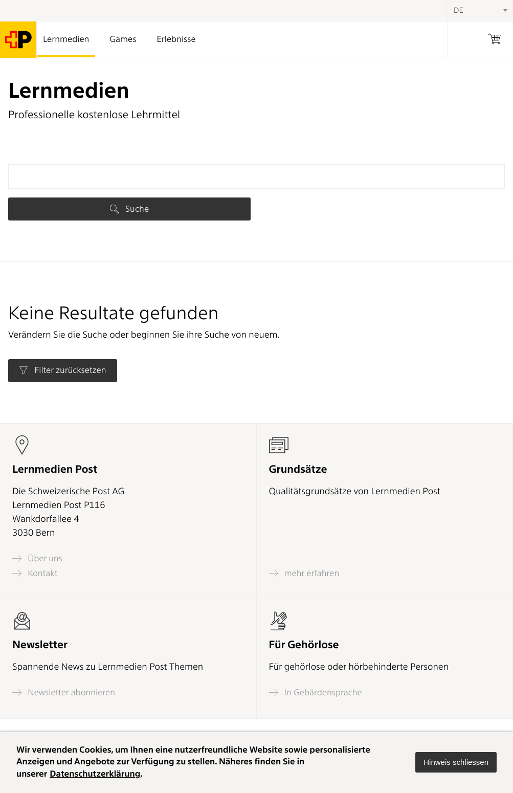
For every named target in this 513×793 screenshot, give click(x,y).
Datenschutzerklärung (95, 774)
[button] (456, 762)
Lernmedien (66, 39)
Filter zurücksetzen (62, 370)
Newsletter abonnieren (63, 692)
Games (122, 39)
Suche (129, 209)
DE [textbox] (458, 10)
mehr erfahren (304, 573)
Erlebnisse (176, 39)
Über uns (37, 558)
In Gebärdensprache (315, 692)
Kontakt (34, 573)
